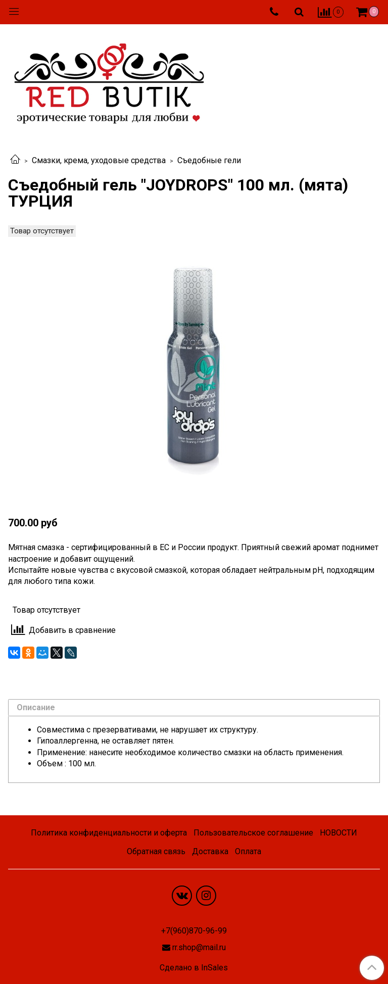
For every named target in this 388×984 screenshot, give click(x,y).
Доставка (210, 851)
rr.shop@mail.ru (199, 947)
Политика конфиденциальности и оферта (109, 833)
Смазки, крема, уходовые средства (99, 160)
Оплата (248, 851)
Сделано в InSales (194, 968)
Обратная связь (156, 851)
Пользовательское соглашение (253, 833)
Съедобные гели (209, 160)
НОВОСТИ (338, 833)
